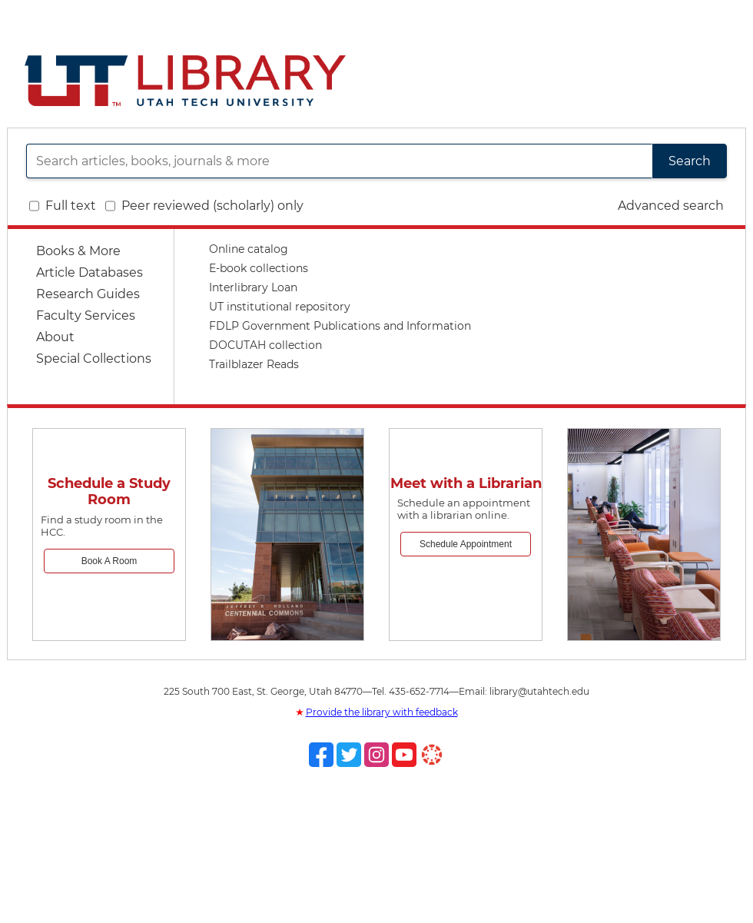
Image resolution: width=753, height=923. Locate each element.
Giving (675, 16)
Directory (554, 16)
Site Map (619, 16)
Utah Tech (484, 16)
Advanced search (671, 205)
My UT (724, 16)
